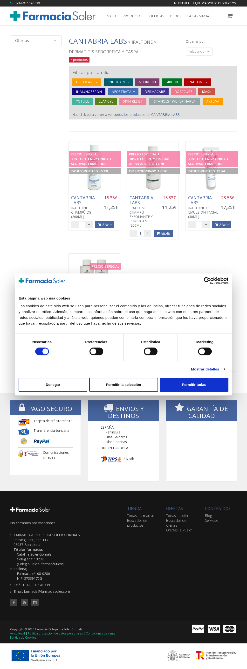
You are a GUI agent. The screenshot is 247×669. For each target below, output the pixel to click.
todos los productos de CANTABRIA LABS (147, 114)
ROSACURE (183, 91)
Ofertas (156, 16)
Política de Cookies (23, 637)
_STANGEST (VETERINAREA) (174, 101)
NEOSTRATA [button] (123, 91)
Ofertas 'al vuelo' (179, 530)
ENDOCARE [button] (118, 82)
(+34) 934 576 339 (28, 3)
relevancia (199, 51)
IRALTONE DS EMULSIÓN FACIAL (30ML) (203, 207)
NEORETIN (147, 82)
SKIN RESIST (133, 101)
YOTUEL (82, 101)
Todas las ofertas (179, 515)
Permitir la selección (123, 385)
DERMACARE (154, 91)
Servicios (212, 520)
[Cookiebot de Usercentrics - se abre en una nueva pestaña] (207, 280)
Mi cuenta (181, 3)
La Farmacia (198, 16)
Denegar (53, 385)
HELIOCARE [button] (87, 82)
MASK (206, 91)
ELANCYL (106, 101)
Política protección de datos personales (55, 633)
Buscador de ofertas (176, 523)
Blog (208, 515)
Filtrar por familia (91, 72)
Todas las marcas (141, 515)
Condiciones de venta (101, 633)
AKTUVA (212, 101)
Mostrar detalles (205, 369)
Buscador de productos (214, 3)
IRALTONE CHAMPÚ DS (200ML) (86, 207)
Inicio (111, 16)
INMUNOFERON (89, 91)
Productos (133, 16)
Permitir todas (194, 385)
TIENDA (134, 508)
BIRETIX (171, 82)
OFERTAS (174, 508)
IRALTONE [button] (198, 82)
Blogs (175, 16)
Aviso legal (17, 633)
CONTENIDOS (218, 508)
